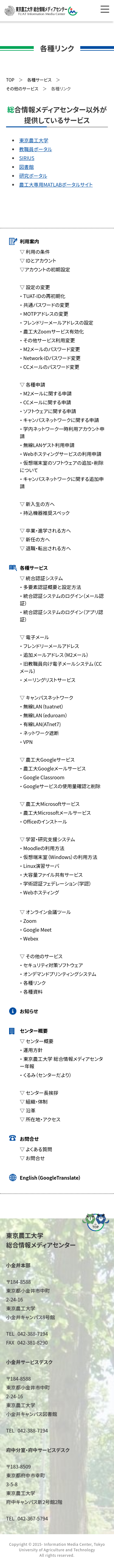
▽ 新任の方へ (35, 539)
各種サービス (34, 567)
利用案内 (29, 241)
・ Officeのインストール (43, 821)
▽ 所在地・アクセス (40, 1119)
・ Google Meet (36, 929)
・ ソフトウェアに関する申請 (48, 411)
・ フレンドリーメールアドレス (49, 646)
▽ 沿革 (28, 1110)
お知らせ (29, 1011)
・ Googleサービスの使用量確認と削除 (60, 786)
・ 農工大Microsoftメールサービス (55, 812)
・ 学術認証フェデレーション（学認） (55, 883)
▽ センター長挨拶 (39, 1092)
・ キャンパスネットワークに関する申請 (59, 420)
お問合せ (29, 1138)
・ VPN (26, 741)
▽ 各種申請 (32, 384)
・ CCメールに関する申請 (45, 402)
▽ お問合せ (32, 1158)
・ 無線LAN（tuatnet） (42, 706)
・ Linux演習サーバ (39, 865)
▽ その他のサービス (41, 956)
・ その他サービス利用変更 (47, 340)
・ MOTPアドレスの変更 (44, 313)
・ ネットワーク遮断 (39, 733)
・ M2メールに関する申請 (45, 393)
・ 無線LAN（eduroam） (43, 715)
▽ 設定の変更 (35, 287)
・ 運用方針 (31, 1050)
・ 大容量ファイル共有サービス (51, 874)
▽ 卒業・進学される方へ (45, 530)
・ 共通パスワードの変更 (44, 304)
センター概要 (34, 1030)
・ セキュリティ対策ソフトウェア (51, 965)
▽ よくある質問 (36, 1149)
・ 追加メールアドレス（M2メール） (54, 654)
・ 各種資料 (31, 991)
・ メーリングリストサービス (47, 679)
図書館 (26, 166)
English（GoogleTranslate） (50, 1177)
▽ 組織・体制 (34, 1101)
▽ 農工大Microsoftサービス (50, 803)
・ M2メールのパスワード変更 (50, 349)
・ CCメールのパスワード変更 (49, 366)
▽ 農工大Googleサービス (47, 759)
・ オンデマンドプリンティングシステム (58, 973)
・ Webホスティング (39, 892)
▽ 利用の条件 (35, 251)
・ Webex (29, 938)
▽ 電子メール (34, 637)
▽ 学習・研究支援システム (47, 839)
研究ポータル (33, 175)
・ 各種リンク (33, 982)
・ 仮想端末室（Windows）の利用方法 (58, 857)
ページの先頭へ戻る (95, 1222)
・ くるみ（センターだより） (46, 1075)
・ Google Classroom (42, 777)
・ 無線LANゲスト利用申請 (47, 445)
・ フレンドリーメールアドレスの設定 (56, 322)
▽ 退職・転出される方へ (45, 548)
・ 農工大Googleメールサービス (53, 768)
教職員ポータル (35, 149)
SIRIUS (26, 158)
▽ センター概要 (37, 1041)
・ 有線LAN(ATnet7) (40, 724)
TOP (10, 80)
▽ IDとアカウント (38, 260)
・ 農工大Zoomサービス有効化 (52, 331)
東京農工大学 (33, 140)
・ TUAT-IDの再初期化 (42, 296)
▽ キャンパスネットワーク (46, 697)
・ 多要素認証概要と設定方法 (50, 587)
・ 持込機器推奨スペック (45, 512)
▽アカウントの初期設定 (45, 269)
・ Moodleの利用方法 (42, 848)
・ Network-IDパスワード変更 (50, 358)
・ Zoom (28, 920)
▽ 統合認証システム (41, 578)
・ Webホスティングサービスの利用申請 (60, 453)
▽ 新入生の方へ (37, 504)
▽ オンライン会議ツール (45, 912)
